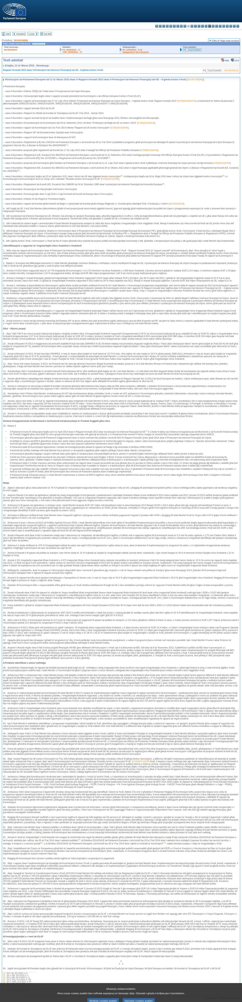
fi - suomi (234, 26)
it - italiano (195, 26)
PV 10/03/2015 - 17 (71, 50)
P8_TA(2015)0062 (192, 50)
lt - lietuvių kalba (202, 26)
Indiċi (8, 34)
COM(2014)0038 (119, 127)
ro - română (223, 26)
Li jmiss (32, 34)
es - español (160, 26)
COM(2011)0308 (110, 179)
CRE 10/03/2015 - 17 (72, 52)
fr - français (184, 26)
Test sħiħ (47, 34)
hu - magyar (206, 26)
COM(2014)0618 (146, 123)
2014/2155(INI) (21, 40)
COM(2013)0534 (149, 150)
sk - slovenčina (227, 26)
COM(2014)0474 (186, 101)
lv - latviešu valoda (199, 26)
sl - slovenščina (230, 26)
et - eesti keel (174, 26)
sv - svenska (237, 26)
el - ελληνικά (177, 26)
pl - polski (216, 26)
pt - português (220, 26)
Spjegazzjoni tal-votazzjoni (136, 52)
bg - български (156, 26)
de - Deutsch (170, 26)
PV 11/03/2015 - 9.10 (132, 50)
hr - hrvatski (192, 26)
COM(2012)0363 (221, 163)
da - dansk (167, 26)
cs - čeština (163, 26)
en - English (181, 26)
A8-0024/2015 (10, 50)
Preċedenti (20, 34)
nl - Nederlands (213, 26)
